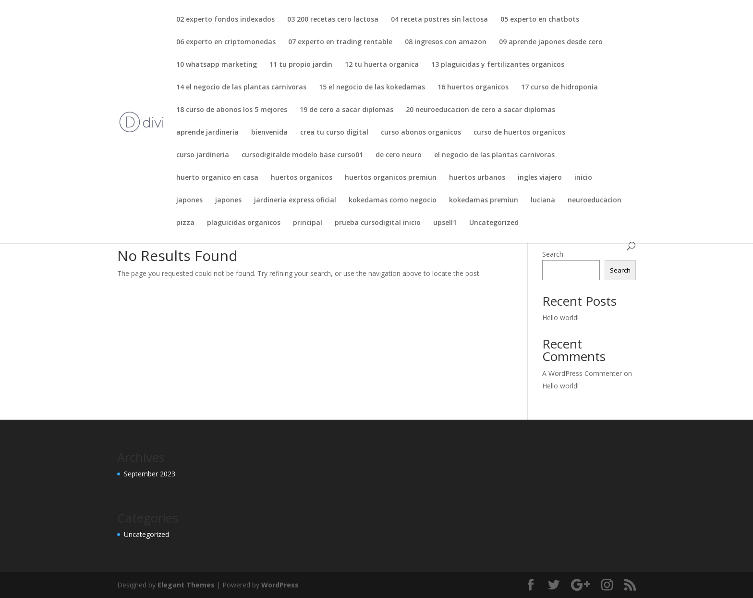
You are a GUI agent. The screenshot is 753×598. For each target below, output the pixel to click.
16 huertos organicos (473, 87)
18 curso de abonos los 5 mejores (231, 110)
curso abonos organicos (421, 133)
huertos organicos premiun (391, 178)
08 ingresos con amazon (445, 42)
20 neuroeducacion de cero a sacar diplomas (480, 110)
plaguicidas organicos (243, 223)
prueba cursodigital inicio (378, 223)
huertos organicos (301, 178)
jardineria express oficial (295, 200)
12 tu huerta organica (382, 65)
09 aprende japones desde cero (551, 42)
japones (189, 200)
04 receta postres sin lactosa (439, 20)
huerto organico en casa (217, 178)
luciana (543, 200)
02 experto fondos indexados (225, 20)
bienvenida (269, 133)
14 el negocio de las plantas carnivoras (241, 87)
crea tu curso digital (334, 133)
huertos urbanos (477, 178)
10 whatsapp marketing (216, 65)
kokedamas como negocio (393, 200)
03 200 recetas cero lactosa (332, 20)
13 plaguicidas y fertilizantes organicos (497, 65)
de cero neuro (399, 155)
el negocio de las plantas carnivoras (494, 155)
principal (307, 223)
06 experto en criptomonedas (226, 42)
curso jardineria (202, 155)
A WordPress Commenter (582, 373)
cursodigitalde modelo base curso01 (302, 155)
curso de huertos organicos (519, 133)
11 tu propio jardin (300, 65)
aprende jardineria (207, 133)
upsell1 (445, 223)
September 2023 (149, 473)
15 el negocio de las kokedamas (372, 87)
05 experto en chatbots (539, 20)
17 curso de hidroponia (559, 87)
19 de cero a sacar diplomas (346, 110)
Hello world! (560, 317)
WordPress (280, 584)
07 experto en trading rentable (340, 42)
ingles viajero (540, 178)
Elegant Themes (186, 584)
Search (552, 254)
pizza (185, 223)
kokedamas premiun (483, 200)
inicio (583, 178)
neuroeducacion (594, 200)
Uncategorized (494, 223)
